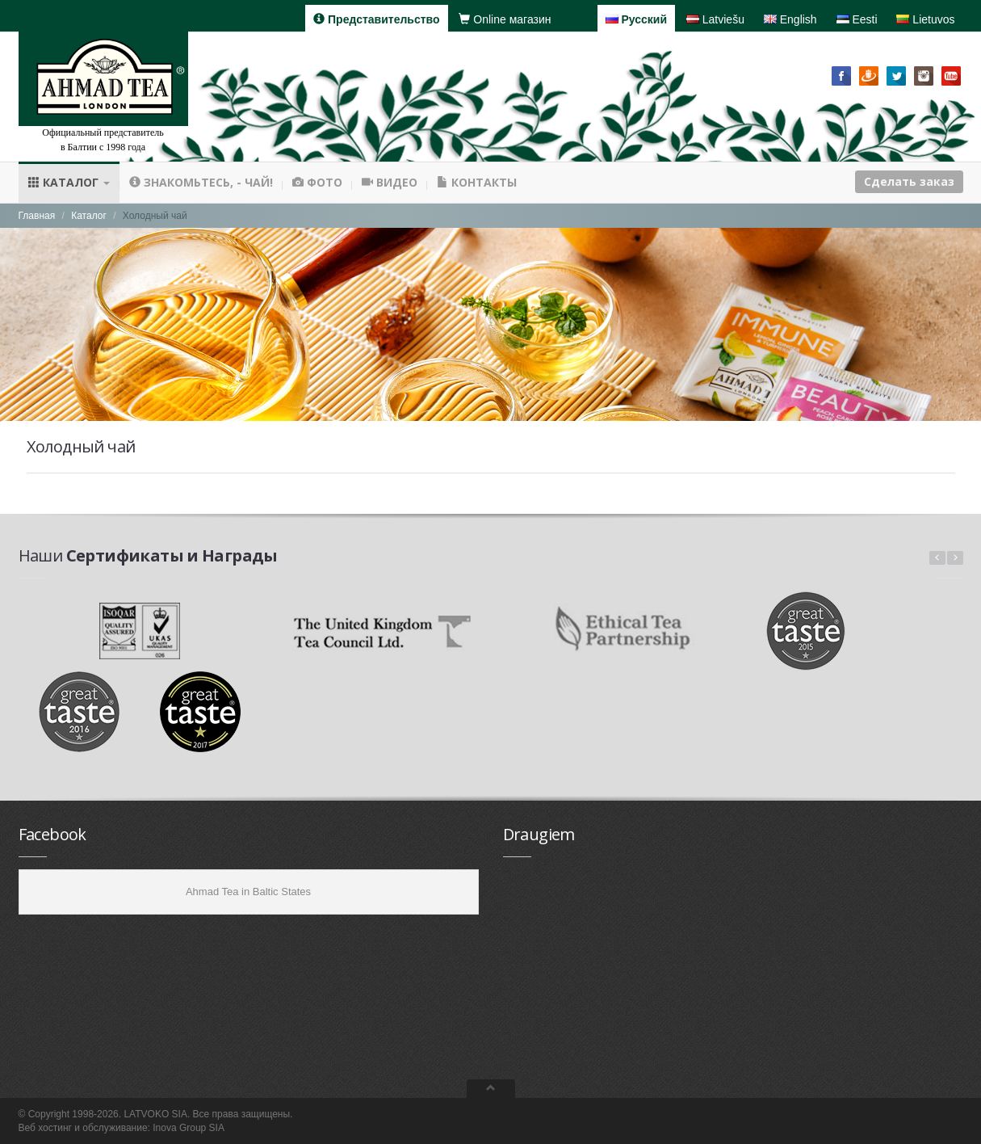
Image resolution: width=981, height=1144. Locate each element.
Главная (37, 215)
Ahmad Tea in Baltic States (248, 891)
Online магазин (505, 19)
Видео (389, 182)
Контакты (477, 182)
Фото (317, 182)
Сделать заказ (909, 181)
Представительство (376, 19)
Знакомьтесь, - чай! (201, 182)
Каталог (69, 182)
